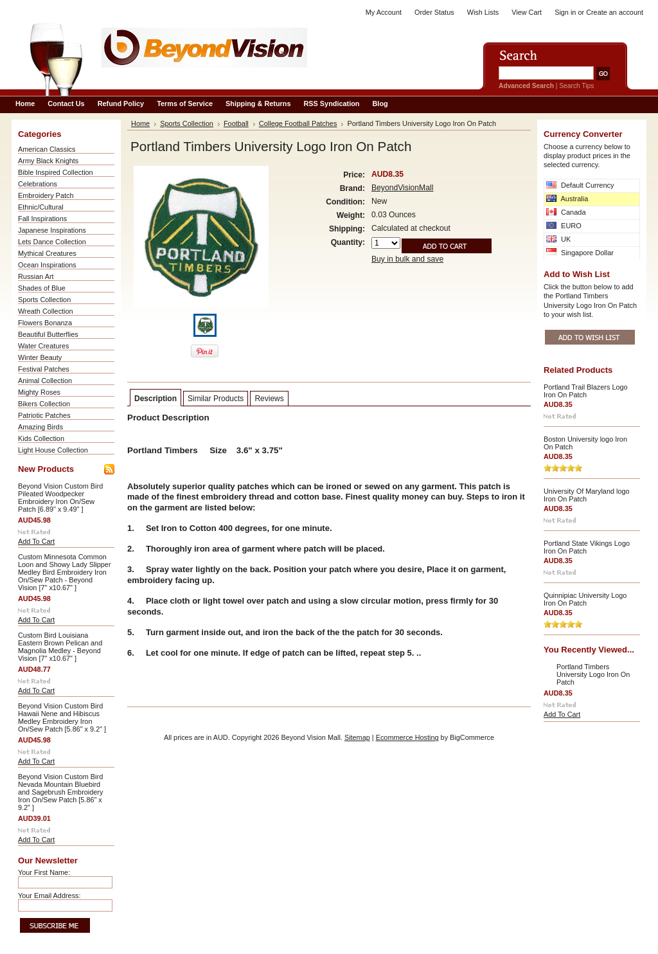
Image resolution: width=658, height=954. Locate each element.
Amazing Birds (40, 427)
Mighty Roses (39, 392)
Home (140, 123)
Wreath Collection (45, 311)
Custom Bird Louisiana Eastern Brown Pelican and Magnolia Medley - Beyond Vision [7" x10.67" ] (60, 646)
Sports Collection (44, 299)
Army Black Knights (48, 161)
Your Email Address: (49, 895)
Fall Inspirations (42, 218)
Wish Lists (483, 12)
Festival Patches (43, 369)
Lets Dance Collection (52, 242)
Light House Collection (53, 450)
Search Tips (576, 85)
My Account (384, 12)
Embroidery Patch (45, 195)
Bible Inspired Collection (55, 172)
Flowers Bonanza (45, 323)
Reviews (268, 398)
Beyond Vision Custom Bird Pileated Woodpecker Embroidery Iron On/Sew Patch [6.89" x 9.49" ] (60, 497)
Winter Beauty (40, 357)
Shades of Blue (42, 288)
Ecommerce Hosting (407, 737)
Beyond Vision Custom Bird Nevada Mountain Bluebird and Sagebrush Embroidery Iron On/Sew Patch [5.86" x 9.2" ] (60, 792)
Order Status (434, 12)
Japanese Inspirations (52, 230)
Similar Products (216, 398)
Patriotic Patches (44, 415)
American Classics (46, 149)
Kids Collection (41, 438)
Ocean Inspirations (47, 265)
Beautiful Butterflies (48, 334)
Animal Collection (45, 380)
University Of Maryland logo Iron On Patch (587, 495)
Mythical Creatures (47, 253)
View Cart (526, 12)
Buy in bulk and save (407, 259)
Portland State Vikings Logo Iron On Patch (587, 547)
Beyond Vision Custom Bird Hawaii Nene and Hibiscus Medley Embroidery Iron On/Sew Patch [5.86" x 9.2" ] (62, 717)
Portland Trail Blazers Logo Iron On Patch (586, 391)
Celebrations (37, 184)
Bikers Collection (44, 404)
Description (155, 398)
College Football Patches (298, 123)
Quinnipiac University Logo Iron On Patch (585, 599)
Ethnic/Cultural (41, 207)
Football (236, 123)
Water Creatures (43, 346)
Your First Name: (44, 872)
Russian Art (36, 276)
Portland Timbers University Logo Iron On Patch (593, 674)
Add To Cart (36, 541)
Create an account (614, 12)
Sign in (565, 12)
